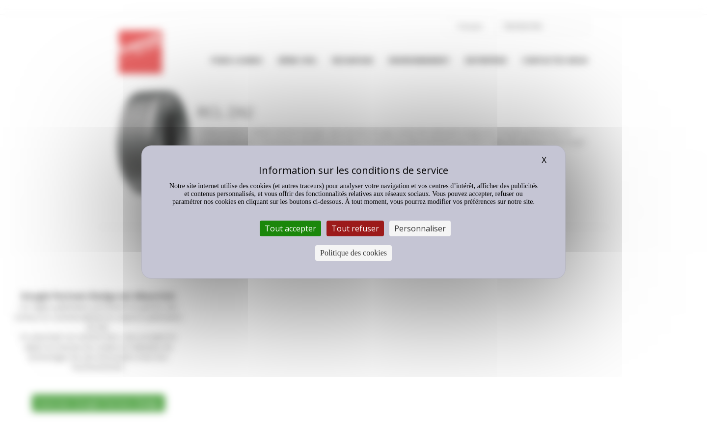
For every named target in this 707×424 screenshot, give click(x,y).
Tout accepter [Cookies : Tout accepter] (290, 228)
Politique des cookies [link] (353, 253)
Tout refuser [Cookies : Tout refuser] (355, 228)
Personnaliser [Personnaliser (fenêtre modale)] (420, 228)
